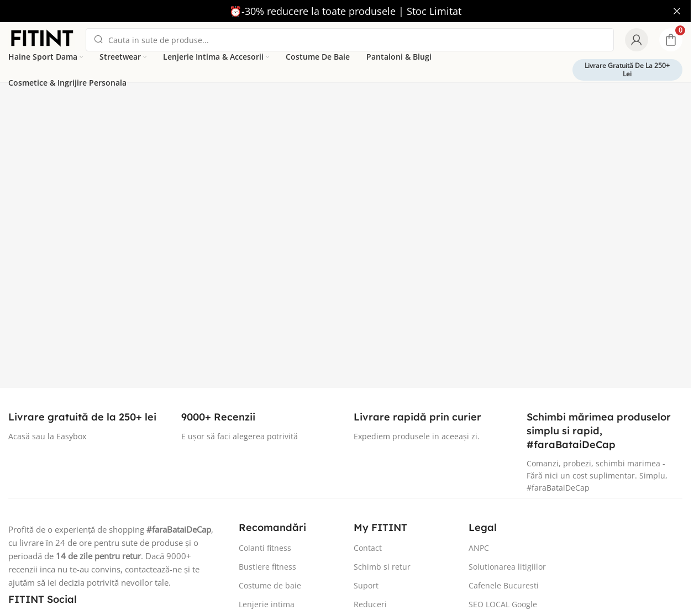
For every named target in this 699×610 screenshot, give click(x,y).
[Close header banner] (677, 11)
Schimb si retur (382, 566)
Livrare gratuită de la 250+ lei (627, 69)
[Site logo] (41, 38)
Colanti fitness (265, 548)
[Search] (350, 39)
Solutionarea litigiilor (507, 566)
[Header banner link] (345, 11)
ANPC (479, 548)
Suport (366, 585)
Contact (368, 548)
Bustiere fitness (267, 566)
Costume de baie (270, 585)
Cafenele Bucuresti (504, 585)
